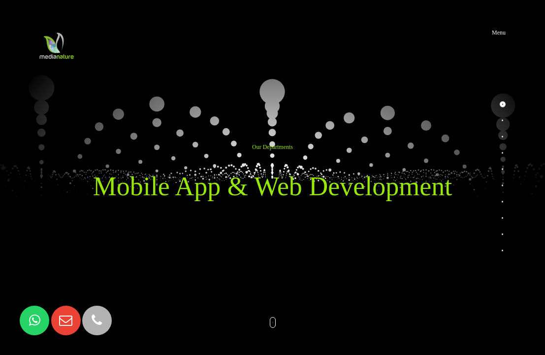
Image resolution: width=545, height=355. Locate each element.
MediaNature (56, 33)
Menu (499, 33)
